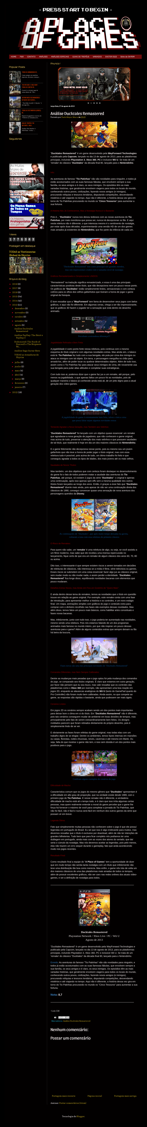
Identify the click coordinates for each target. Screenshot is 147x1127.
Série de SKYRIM (127, 57)
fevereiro (20, 383)
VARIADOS (97, 57)
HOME (13, 57)
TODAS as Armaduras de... (30, 72)
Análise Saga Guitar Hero (27, 351)
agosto (18, 325)
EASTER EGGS (111, 57)
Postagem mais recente (63, 1096)
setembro (20, 321)
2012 (15, 392)
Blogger (81, 1116)
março (18, 379)
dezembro (20, 308)
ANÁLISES (43, 57)
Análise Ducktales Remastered (76, 1021)
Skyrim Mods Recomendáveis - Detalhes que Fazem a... (31, 98)
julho (18, 362)
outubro (19, 316)
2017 (15, 288)
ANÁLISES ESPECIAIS (60, 57)
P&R (22, 57)
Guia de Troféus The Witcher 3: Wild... (28, 124)
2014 (15, 301)
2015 (15, 296)
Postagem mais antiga (125, 1096)
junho (18, 366)
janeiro (19, 387)
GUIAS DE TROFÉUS (80, 57)
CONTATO (31, 57)
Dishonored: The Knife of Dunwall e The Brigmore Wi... (27, 344)
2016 (15, 292)
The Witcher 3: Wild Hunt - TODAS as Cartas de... (30, 86)
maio (17, 370)
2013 (15, 305)
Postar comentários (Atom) (72, 1103)
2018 (15, 284)
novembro (20, 312)
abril (17, 375)
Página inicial (95, 1096)
